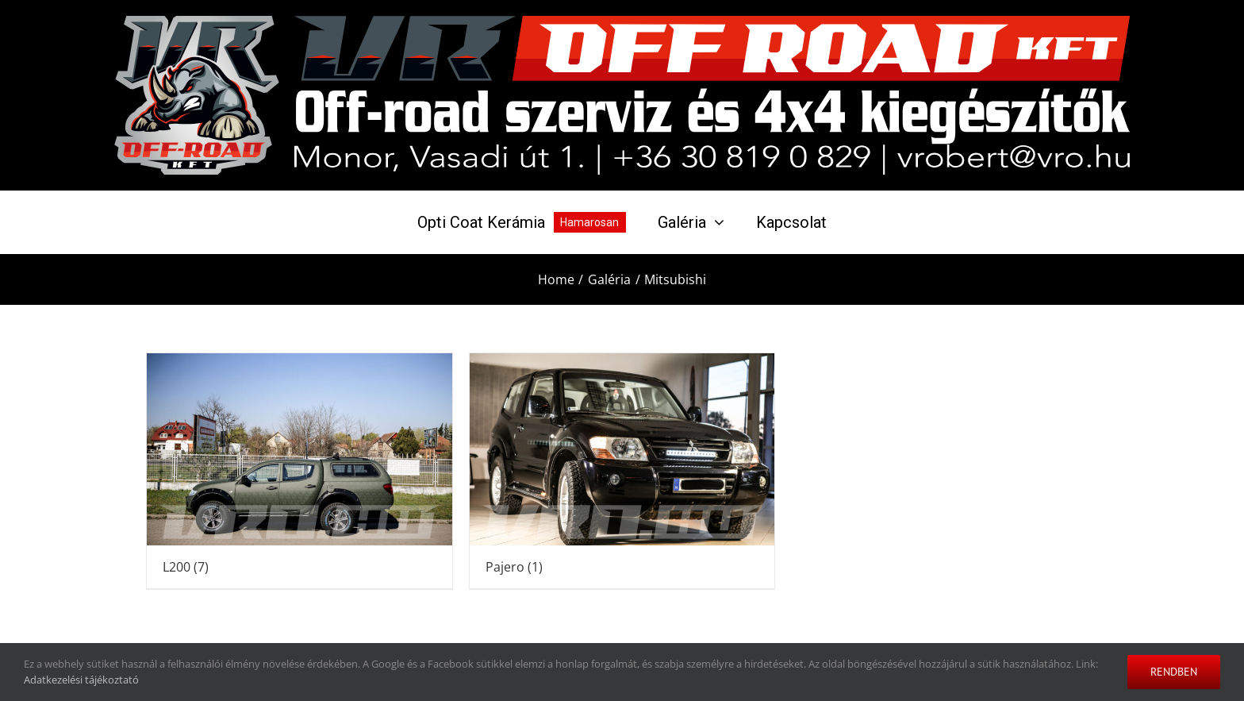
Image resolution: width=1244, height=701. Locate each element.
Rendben (1173, 671)
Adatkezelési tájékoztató (81, 679)
